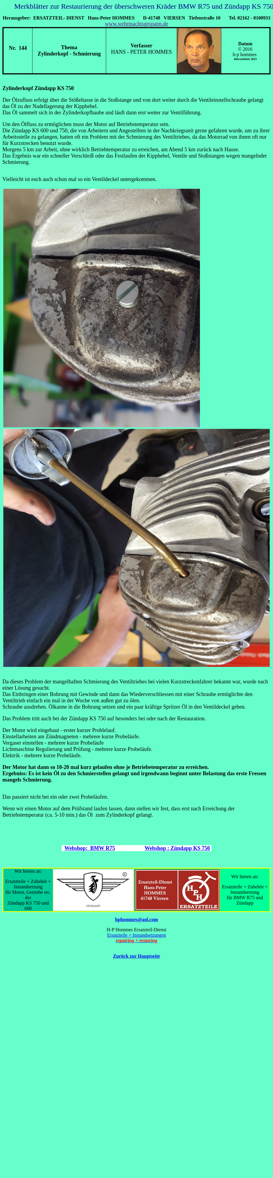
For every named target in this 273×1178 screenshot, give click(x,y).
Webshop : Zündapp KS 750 (177, 848)
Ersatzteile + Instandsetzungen (136, 935)
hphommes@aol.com (136, 919)
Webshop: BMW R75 (89, 848)
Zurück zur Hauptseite (136, 956)
